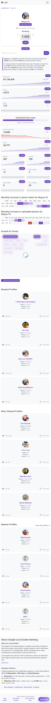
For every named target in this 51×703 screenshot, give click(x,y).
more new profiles (42, 525)
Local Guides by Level (30, 699)
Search (46, 53)
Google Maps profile (25, 24)
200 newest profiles (16, 699)
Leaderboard (5, 8)
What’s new (44, 699)
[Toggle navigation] (47, 2)
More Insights (8, 687)
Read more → (5, 663)
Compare (36, 687)
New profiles (28, 687)
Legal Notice (5, 699)
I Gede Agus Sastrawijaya (33, 66)
